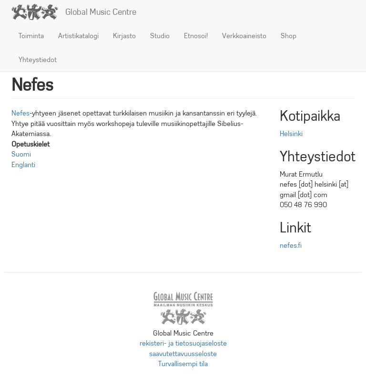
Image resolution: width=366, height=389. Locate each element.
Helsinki (291, 133)
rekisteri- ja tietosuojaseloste (183, 343)
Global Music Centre (100, 12)
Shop (288, 36)
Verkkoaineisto (244, 36)
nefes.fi (291, 245)
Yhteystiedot (38, 59)
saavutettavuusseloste (183, 353)
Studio (160, 36)
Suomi (21, 154)
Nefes (20, 113)
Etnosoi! (196, 36)
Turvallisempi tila (183, 363)
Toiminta (31, 36)
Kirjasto (124, 36)
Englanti (23, 164)
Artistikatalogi (78, 36)
